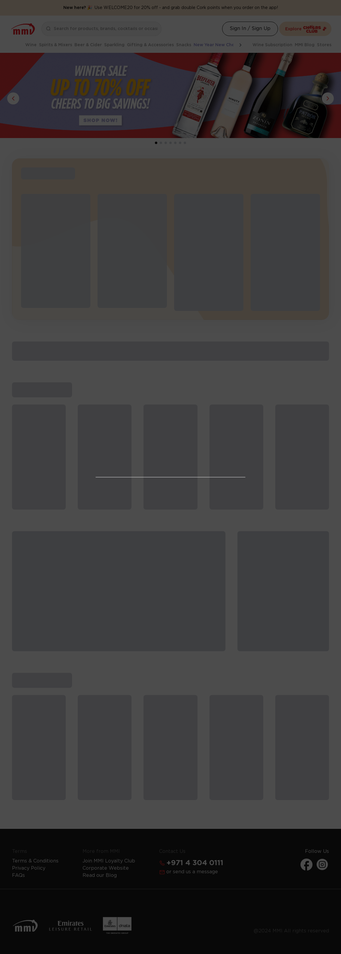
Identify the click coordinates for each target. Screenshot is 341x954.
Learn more (203, 538)
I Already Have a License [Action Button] (170, 446)
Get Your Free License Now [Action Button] (170, 555)
